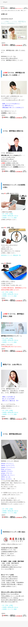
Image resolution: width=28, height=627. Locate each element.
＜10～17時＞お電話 (7, 213)
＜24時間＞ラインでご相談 (9, 217)
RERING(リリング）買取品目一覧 (11, 255)
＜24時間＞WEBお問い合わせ (9, 215)
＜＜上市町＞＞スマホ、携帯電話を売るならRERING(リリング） (13, 22)
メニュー (4, 2)
